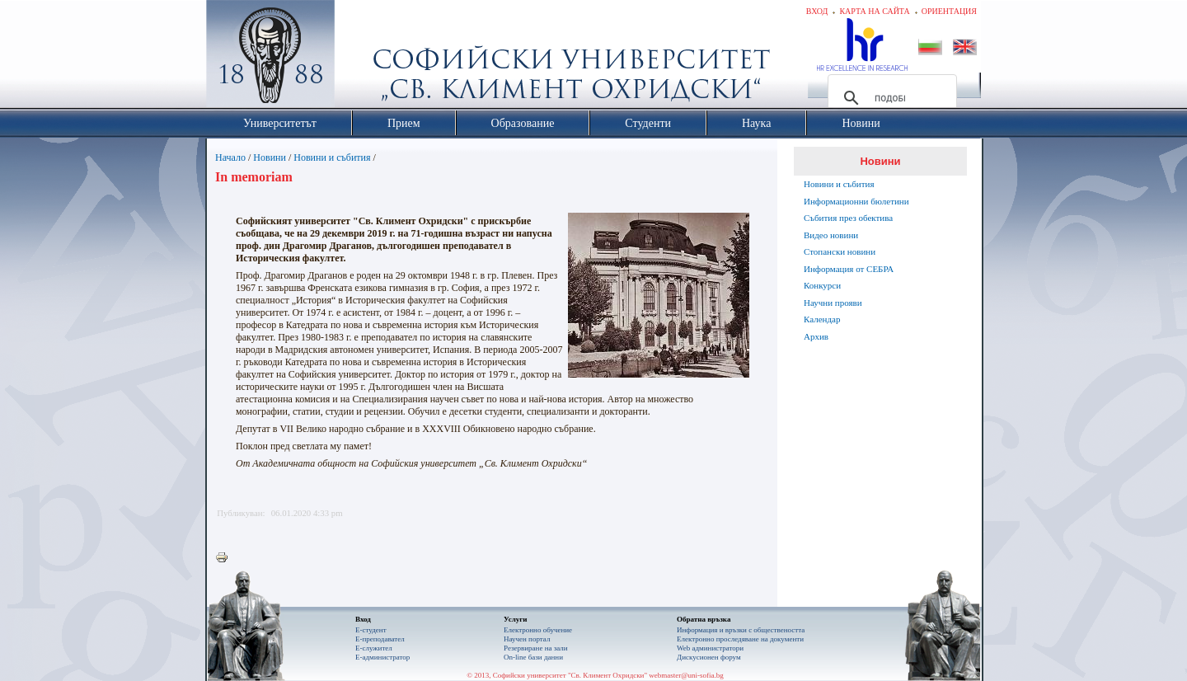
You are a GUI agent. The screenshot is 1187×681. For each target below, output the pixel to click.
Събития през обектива (848, 218)
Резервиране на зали (536, 648)
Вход (817, 11)
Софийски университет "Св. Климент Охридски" (363, 57)
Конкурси (822, 285)
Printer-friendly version (226, 558)
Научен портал (527, 639)
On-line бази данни (533, 657)
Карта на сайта (874, 11)
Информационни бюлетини (856, 201)
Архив (816, 336)
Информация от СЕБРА (849, 269)
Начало (230, 157)
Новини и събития (331, 157)
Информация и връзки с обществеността (741, 630)
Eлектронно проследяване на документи (740, 639)
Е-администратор (382, 657)
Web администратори (710, 648)
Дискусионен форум (709, 657)
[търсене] (890, 98)
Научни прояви (833, 303)
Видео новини (831, 235)
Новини (269, 157)
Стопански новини (839, 251)
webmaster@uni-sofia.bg (686, 675)
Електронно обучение (538, 630)
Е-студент (371, 630)
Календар (822, 319)
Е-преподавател (380, 639)
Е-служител (373, 648)
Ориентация (949, 11)
